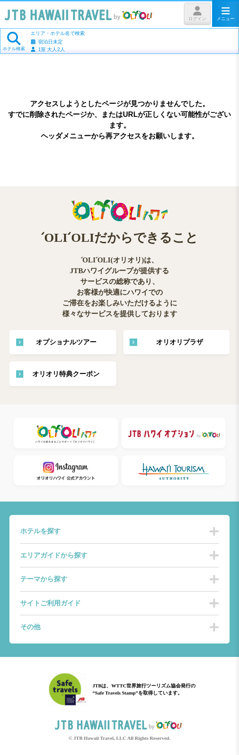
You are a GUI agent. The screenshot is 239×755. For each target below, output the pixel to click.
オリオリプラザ (179, 342)
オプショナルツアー (66, 342)
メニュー (225, 13)
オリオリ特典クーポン (66, 374)
